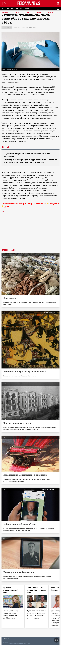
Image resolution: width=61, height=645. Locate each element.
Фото (39, 12)
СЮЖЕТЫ (50, 12)
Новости (5, 12)
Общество (17, 27)
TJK (12, 9)
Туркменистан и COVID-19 (29, 27)
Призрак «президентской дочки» (10, 590)
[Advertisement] (30, 234)
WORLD (27, 9)
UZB (21, 9)
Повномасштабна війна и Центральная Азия (36, 590)
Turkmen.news (14, 82)
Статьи (17, 12)
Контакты (6, 638)
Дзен (6, 206)
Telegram (53, 203)
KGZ (8, 9)
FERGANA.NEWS (28, 3)
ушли (14, 198)
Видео (28, 12)
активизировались (34, 123)
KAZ (3, 9)
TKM (16, 9)
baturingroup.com (22, 643)
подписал (6, 136)
